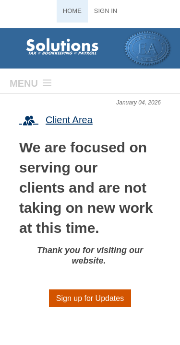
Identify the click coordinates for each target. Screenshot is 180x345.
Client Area (56, 120)
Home (72, 10)
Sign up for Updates (90, 298)
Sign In (105, 10)
